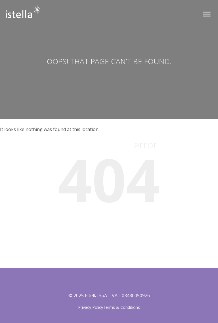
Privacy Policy (90, 307)
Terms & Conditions (121, 307)
